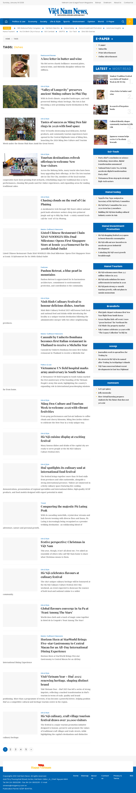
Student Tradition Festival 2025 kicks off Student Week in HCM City (121, 79)
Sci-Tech (73, 31)
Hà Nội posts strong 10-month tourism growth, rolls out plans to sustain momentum (112, 289)
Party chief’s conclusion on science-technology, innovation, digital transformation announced (113, 160)
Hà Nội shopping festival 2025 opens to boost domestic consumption (113, 237)
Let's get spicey (104, 389)
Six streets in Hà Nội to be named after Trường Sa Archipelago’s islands (114, 361)
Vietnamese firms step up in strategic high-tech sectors (113, 180)
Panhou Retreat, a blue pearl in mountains (61, 272)
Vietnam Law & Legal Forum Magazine (77, 2)
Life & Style (55, 21)
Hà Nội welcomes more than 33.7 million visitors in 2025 (112, 274)
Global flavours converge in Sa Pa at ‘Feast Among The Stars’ (64, 610)
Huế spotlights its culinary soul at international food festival (63, 470)
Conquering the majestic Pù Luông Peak (64, 508)
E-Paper (110, 21)
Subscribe (103, 49)
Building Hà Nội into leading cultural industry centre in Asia (113, 213)
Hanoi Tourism (9, 31)
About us (94, 777)
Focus (7, 28)
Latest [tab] (101, 68)
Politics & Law (18, 21)
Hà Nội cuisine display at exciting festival (63, 439)
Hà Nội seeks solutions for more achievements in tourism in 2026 (112, 281)
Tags (15, 39)
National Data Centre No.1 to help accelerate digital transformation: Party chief (112, 171)
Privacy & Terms (118, 777)
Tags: (8, 47)
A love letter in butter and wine (61, 59)
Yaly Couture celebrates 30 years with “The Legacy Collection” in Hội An (114, 331)
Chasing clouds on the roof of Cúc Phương (63, 202)
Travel (43, 503)
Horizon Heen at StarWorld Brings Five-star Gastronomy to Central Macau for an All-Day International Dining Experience (64, 645)
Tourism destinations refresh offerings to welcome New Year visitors (60, 161)
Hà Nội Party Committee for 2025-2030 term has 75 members (112, 206)
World (101, 21)
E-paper (103, 39)
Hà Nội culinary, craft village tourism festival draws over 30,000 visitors (65, 718)
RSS (131, 775)
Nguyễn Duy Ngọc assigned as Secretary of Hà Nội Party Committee (114, 199)
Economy (32, 21)
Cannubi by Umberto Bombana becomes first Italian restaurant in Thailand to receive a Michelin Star (64, 341)
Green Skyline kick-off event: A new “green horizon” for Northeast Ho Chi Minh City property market (113, 322)
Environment (79, 21)
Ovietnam (107, 2)
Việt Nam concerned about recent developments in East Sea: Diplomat (113, 368)
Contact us (105, 777)
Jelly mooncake (104, 392)
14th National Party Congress (29, 28)
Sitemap (84, 775)
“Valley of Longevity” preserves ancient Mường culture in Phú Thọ (64, 92)
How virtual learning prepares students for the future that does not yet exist (113, 399)
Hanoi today (69, 28)
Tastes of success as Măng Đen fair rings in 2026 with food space (64, 124)
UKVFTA (62, 31)
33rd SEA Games (88, 31)
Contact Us (128, 2)
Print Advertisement (107, 52)
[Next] (31, 749)
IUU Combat (49, 31)
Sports (66, 21)
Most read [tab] (121, 68)
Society (43, 21)
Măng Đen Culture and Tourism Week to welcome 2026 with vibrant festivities (64, 407)
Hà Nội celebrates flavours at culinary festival (60, 575)
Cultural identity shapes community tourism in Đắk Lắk (121, 124)
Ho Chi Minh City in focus (30, 31)
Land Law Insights (113, 28)
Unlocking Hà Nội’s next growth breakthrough (112, 254)
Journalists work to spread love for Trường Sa (113, 354)
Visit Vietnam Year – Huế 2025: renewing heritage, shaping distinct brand (64, 680)
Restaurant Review (48, 55)
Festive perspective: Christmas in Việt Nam (63, 544)
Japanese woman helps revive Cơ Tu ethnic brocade (119, 139)
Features (44, 267)
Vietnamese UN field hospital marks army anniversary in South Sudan (64, 370)
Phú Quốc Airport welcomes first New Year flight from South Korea (114, 314)
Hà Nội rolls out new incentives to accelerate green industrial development (112, 245)
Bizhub (98, 2)
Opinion (91, 21)
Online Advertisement (108, 56)
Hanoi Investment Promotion (90, 28)
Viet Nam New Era (53, 28)
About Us (117, 2)
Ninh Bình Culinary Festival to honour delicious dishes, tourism (63, 303)
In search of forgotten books (119, 107)
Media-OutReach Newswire (52, 229)
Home (8, 39)
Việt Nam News (68, 12)
